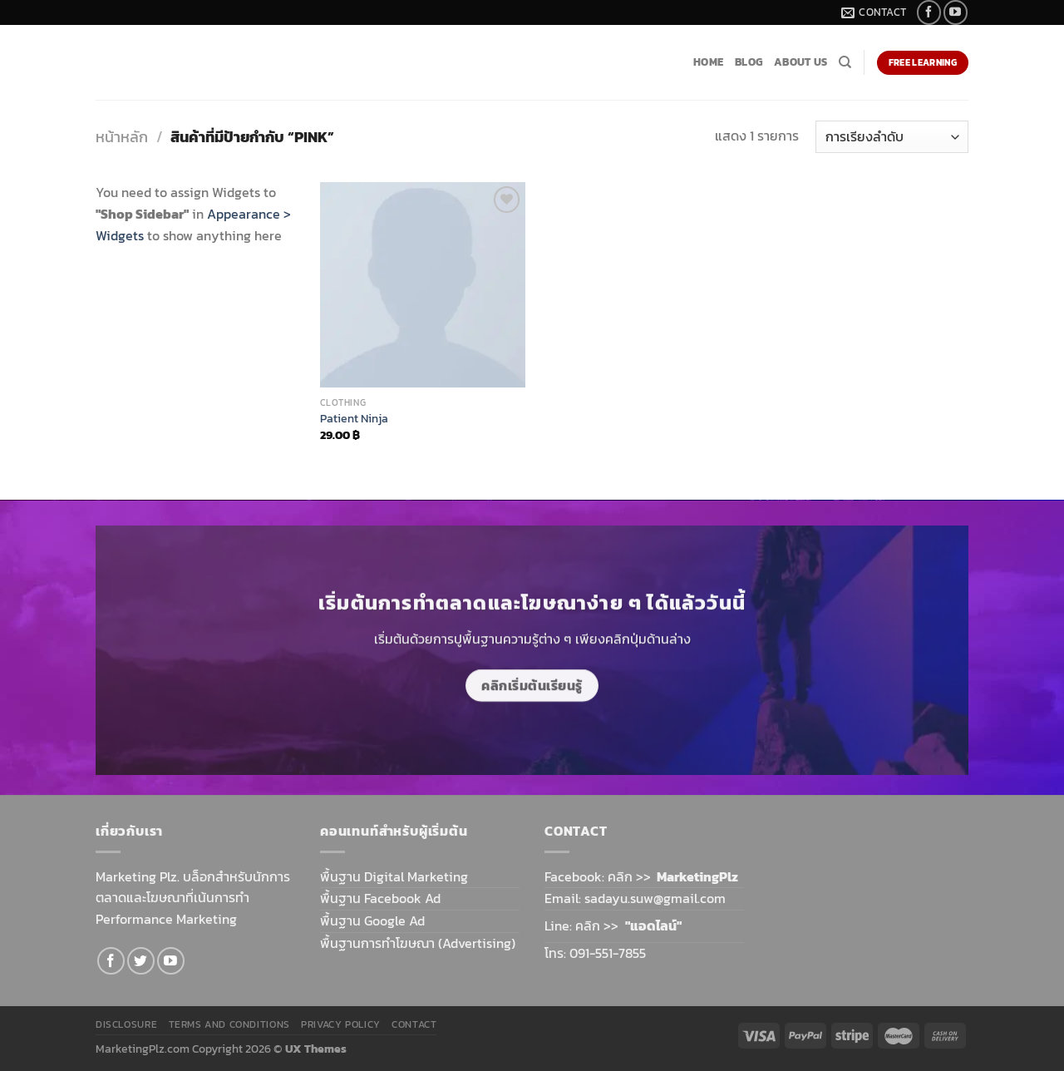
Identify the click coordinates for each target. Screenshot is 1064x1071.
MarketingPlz (697, 876)
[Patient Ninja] (422, 284)
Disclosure (126, 1024)
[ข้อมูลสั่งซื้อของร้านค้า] (891, 137)
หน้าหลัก (122, 137)
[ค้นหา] (845, 62)
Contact (414, 1024)
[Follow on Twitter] (141, 961)
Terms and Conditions (229, 1024)
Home (708, 62)
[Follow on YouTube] (955, 12)
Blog (748, 62)
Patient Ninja (354, 419)
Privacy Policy (341, 1024)
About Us (800, 62)
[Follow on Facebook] (929, 12)
